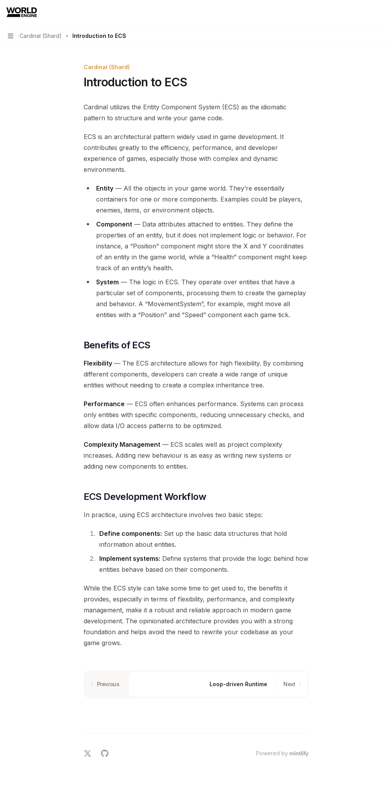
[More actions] (382, 12)
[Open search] (367, 12)
